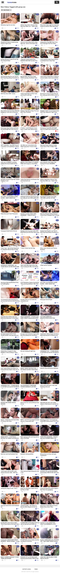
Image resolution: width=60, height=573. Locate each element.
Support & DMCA (26, 569)
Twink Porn (28, 571)
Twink (11, 2)
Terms (36, 569)
